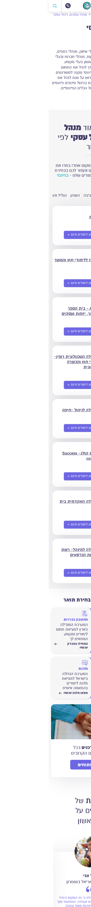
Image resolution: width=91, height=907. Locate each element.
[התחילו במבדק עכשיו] (67, 626)
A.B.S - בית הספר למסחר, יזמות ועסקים (32, 311)
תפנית (46, 216)
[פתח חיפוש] (6, 6)
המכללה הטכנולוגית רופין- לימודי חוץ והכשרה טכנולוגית (29, 362)
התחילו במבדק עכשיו (67, 645)
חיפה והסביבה (46, 195)
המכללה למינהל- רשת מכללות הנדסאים (32, 552)
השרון (26, 195)
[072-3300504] (19, 5)
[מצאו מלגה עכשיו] (22, 675)
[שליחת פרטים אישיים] (33, 235)
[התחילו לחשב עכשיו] (67, 675)
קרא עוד (78, 98)
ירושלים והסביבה (74, 195)
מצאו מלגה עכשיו (24, 693)
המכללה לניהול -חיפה (32, 410)
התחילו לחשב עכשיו (68, 693)
